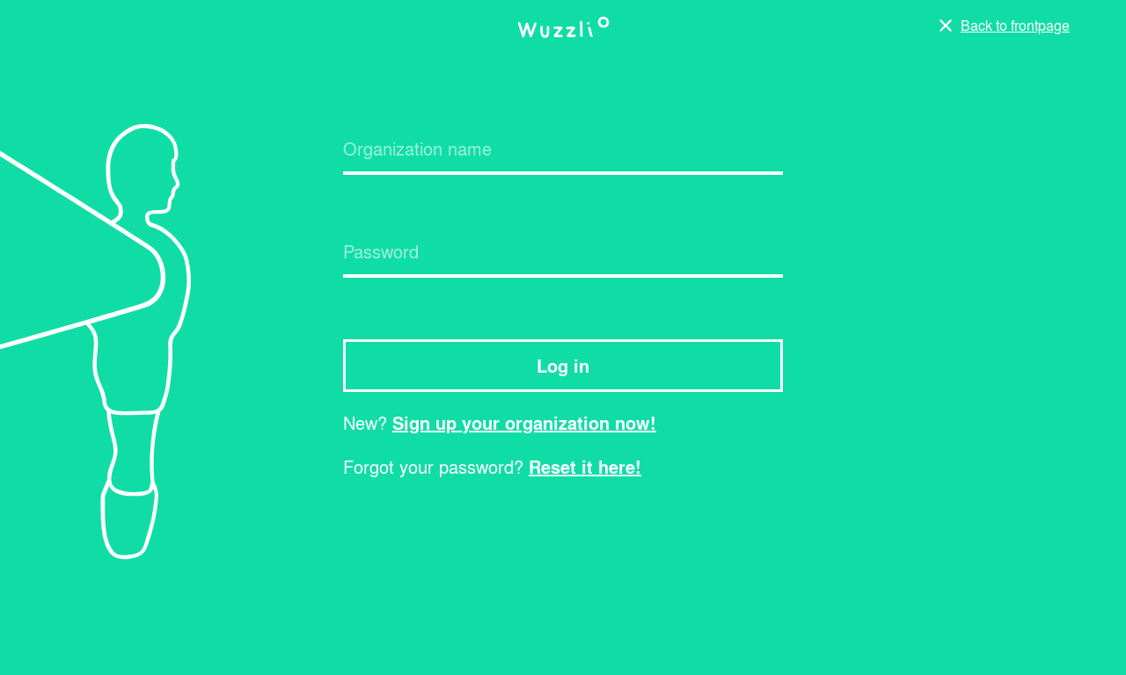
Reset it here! (585, 464)
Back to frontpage (1015, 25)
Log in (563, 362)
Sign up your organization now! (524, 420)
